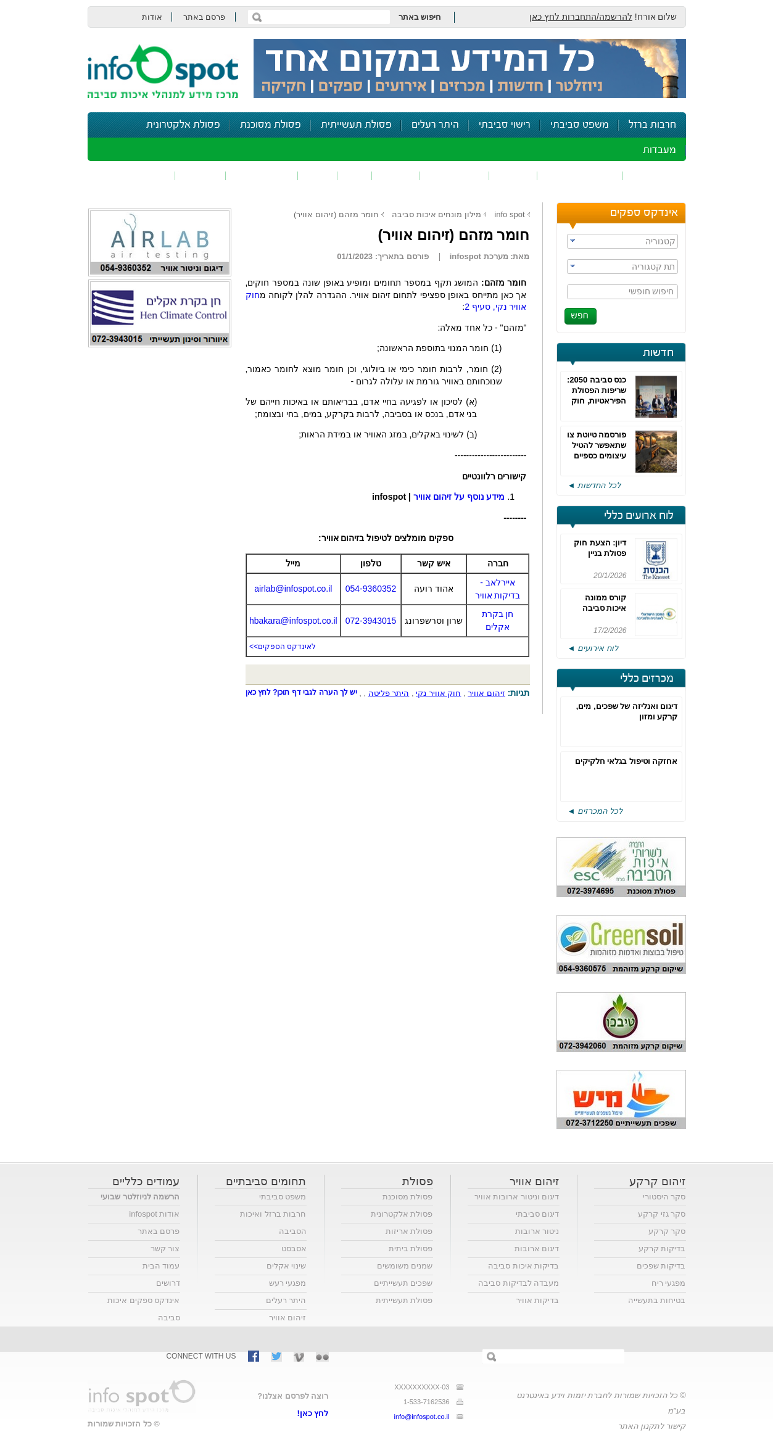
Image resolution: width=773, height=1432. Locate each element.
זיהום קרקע (455, 175)
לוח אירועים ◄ (593, 648)
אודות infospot (154, 1214)
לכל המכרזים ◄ (595, 811)
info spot (509, 214)
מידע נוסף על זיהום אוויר (459, 497)
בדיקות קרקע (662, 1248)
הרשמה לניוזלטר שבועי (140, 1196)
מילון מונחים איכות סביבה (436, 214)
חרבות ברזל (652, 125)
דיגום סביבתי (538, 1214)
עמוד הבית (161, 1265)
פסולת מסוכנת (270, 125)
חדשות (658, 353)
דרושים (168, 1283)
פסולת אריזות (409, 1231)
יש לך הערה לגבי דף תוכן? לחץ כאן (302, 692)
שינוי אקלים (287, 1265)
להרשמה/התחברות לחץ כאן (580, 17)
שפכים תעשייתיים (403, 1283)
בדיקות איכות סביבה (523, 1265)
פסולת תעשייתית (356, 125)
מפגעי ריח (668, 1283)
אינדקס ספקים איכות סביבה (143, 1309)
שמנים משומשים (405, 1265)
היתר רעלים (435, 125)
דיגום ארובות (537, 1248)
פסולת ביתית (411, 1248)
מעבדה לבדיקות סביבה (518, 1283)
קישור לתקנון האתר (651, 1426)
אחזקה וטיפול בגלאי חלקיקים (626, 761)
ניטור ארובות (537, 1231)
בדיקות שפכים (661, 1265)
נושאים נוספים (135, 175)
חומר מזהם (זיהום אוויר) (336, 214)
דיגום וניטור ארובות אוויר (517, 1196)
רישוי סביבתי (505, 125)
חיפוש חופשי (651, 291)
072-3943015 (371, 621)
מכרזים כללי (647, 679)
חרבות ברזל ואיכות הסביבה (273, 1222)
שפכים (513, 175)
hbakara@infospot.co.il (293, 621)
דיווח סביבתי (261, 175)
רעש (317, 175)
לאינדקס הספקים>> (282, 646)
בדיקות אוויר (538, 1300)
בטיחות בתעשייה (657, 1300)
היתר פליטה (389, 693)
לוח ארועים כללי (639, 516)
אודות (152, 17)
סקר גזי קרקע (661, 1214)
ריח (355, 175)
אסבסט (294, 1248)
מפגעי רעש (288, 1283)
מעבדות (659, 150)
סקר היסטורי (664, 1196)
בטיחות (200, 175)
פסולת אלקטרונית (183, 125)
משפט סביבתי (579, 125)
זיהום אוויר (655, 175)
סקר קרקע (667, 1231)
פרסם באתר (204, 17)
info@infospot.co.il (421, 1416)
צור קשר (165, 1248)
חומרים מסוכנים (580, 175)
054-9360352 (371, 589)
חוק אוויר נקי (438, 693)
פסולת (396, 175)
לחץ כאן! (313, 1413)
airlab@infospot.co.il (293, 589)
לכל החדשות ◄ (594, 485)
